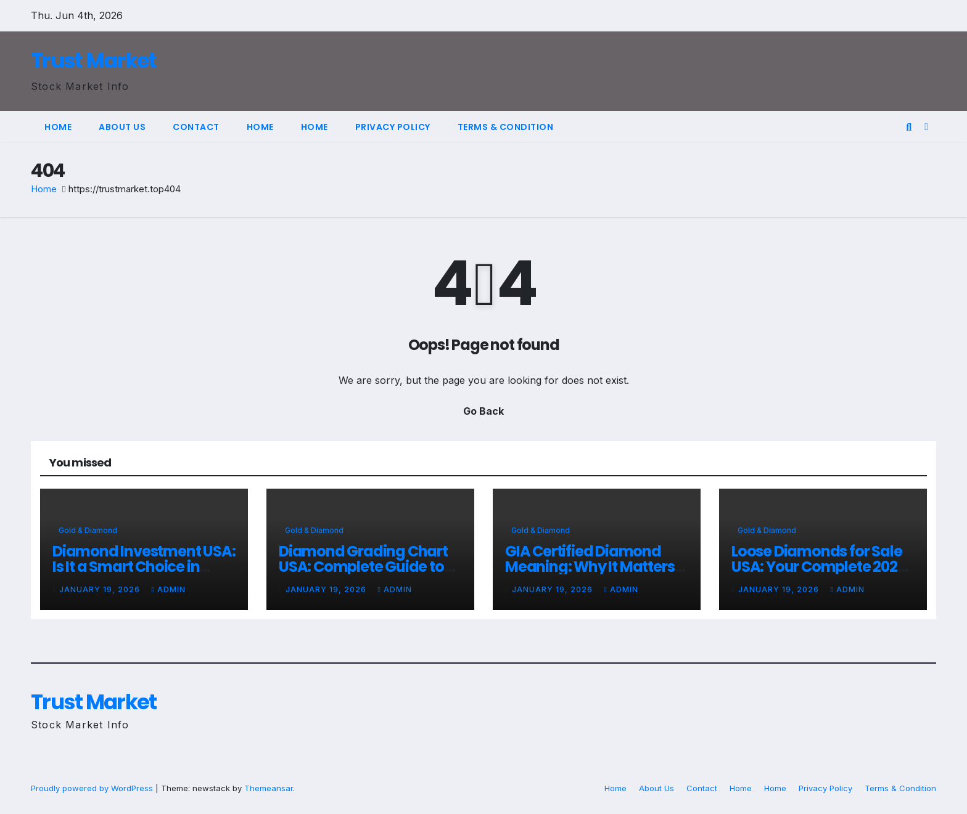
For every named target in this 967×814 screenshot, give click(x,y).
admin (168, 589)
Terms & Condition (506, 127)
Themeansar (268, 788)
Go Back (483, 411)
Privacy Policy (392, 127)
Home (58, 127)
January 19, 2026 (100, 589)
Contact (196, 127)
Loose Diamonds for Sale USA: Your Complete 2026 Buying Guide (818, 566)
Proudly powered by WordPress (93, 788)
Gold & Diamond (88, 530)
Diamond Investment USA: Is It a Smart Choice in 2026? (143, 566)
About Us (122, 127)
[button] (908, 127)
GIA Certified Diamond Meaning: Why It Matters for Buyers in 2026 (589, 566)
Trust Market (94, 60)
